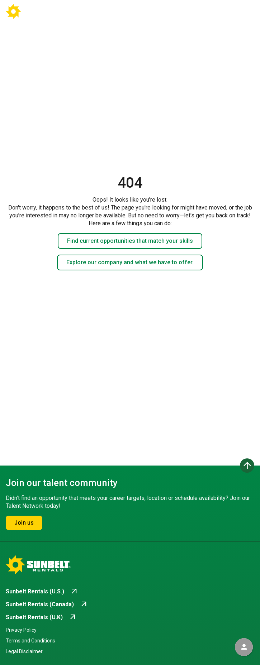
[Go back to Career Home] (31, 11)
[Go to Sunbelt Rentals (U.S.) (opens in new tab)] (42, 591)
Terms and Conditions (30, 641)
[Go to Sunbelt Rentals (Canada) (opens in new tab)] (47, 604)
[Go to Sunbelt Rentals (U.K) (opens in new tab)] (41, 617)
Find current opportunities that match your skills (130, 240)
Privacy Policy (21, 630)
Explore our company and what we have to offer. (130, 262)
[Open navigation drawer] (242, 11)
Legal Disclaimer (24, 651)
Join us (24, 522)
